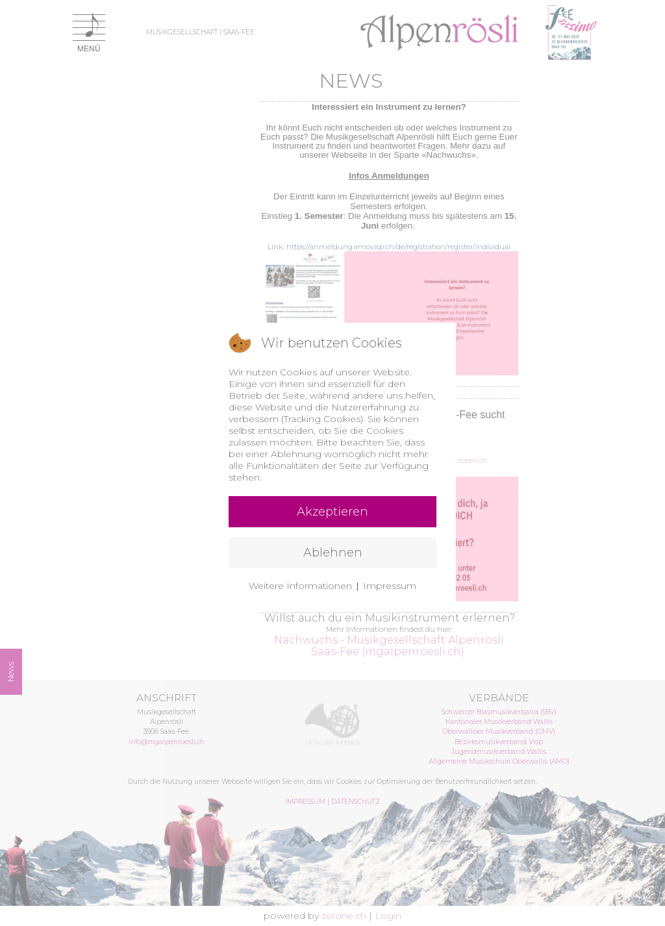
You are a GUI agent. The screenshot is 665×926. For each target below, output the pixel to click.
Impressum (389, 586)
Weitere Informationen (300, 586)
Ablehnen (332, 552)
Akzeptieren (332, 512)
